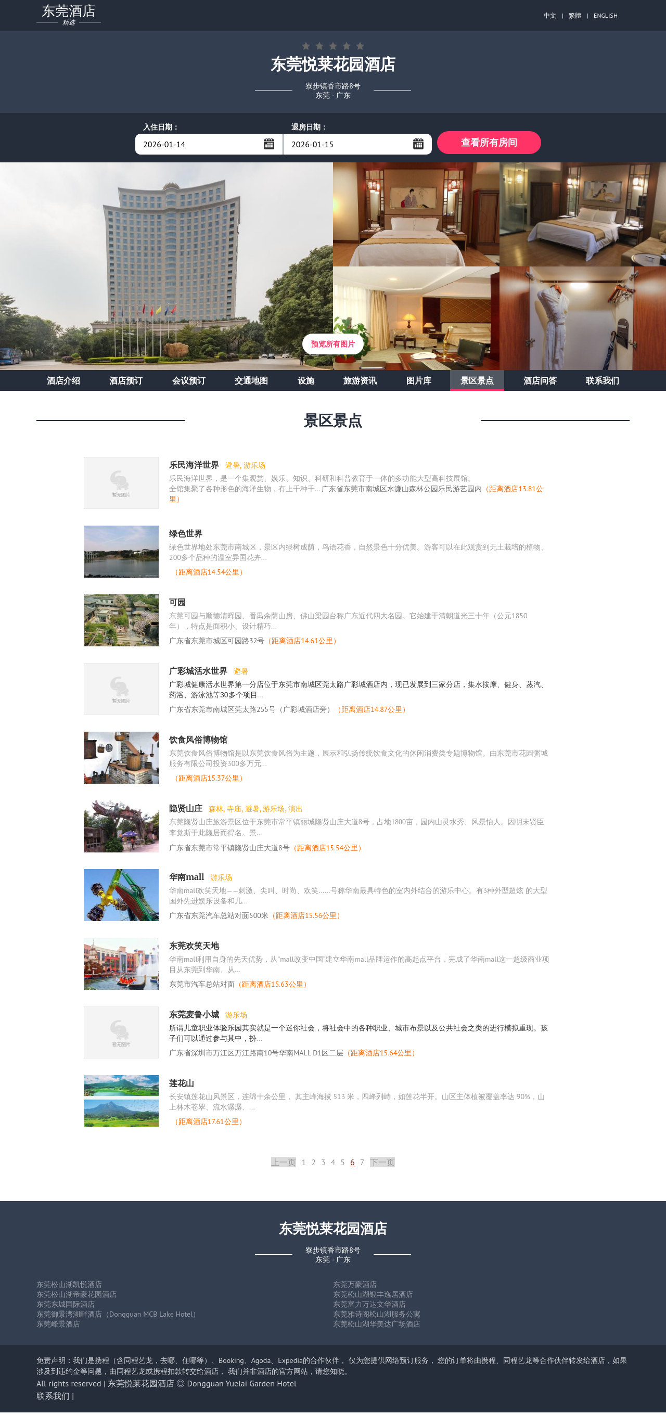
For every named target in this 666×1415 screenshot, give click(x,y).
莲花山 (181, 1085)
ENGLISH (606, 15)
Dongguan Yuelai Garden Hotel (242, 1386)
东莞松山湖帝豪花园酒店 (76, 1297)
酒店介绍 (63, 383)
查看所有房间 (489, 144)
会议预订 (189, 383)
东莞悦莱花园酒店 (141, 1386)
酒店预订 (126, 383)
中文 (550, 15)
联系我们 (602, 383)
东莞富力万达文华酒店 (369, 1306)
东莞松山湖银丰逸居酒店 (373, 1297)
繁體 (575, 15)
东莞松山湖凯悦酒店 (69, 1287)
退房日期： (309, 127)
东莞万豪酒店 (355, 1287)
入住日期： (161, 127)
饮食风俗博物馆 (198, 742)
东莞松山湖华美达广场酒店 (376, 1326)
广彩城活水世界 (199, 673)
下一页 (382, 1164)
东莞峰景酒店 (58, 1326)
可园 (177, 605)
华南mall (187, 879)
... (269, 143)
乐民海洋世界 (195, 467)
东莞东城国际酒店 (65, 1306)
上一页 (283, 1164)
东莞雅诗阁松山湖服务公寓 (376, 1316)
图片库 (418, 383)
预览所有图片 (333, 346)
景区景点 (477, 383)
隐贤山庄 (186, 811)
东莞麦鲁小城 (195, 1017)
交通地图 (251, 383)
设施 (306, 383)
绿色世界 (185, 536)
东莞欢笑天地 (194, 948)
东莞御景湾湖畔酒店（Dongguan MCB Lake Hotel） (118, 1316)
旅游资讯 (360, 383)
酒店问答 (540, 383)
